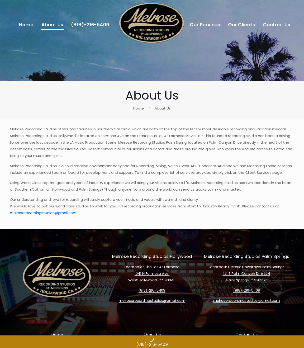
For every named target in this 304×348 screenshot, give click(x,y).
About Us (152, 335)
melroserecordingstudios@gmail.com (43, 212)
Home (138, 108)
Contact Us (247, 335)
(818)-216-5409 (151, 290)
